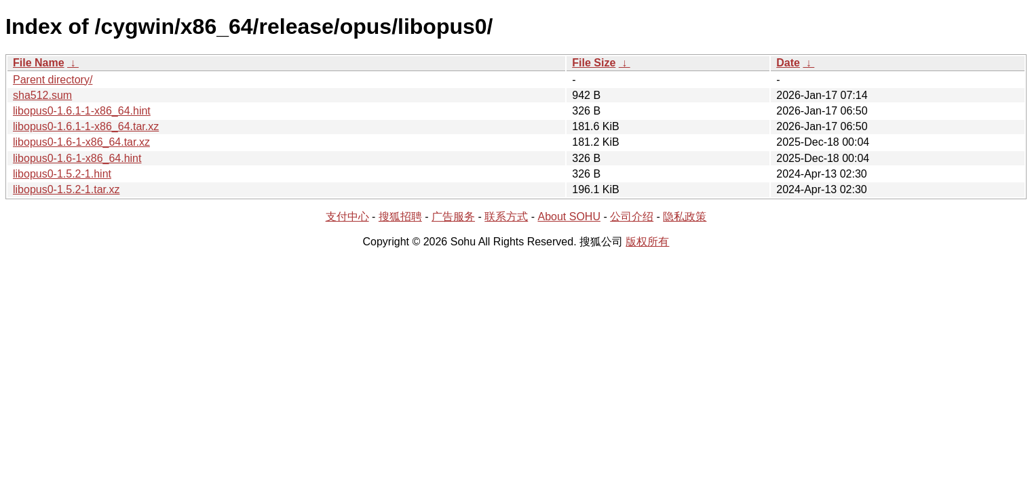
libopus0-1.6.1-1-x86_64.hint (82, 111)
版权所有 (647, 241)
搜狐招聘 (400, 216)
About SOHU (568, 216)
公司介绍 (631, 216)
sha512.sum (42, 95)
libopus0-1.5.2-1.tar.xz (66, 189)
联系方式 (506, 216)
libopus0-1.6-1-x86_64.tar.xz (81, 142)
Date (788, 62)
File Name (38, 62)
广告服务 (453, 216)
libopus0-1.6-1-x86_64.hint (77, 158)
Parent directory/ (52, 79)
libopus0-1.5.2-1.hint (62, 174)
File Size (593, 62)
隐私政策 (684, 216)
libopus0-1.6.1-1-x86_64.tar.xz (86, 126)
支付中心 (347, 216)
